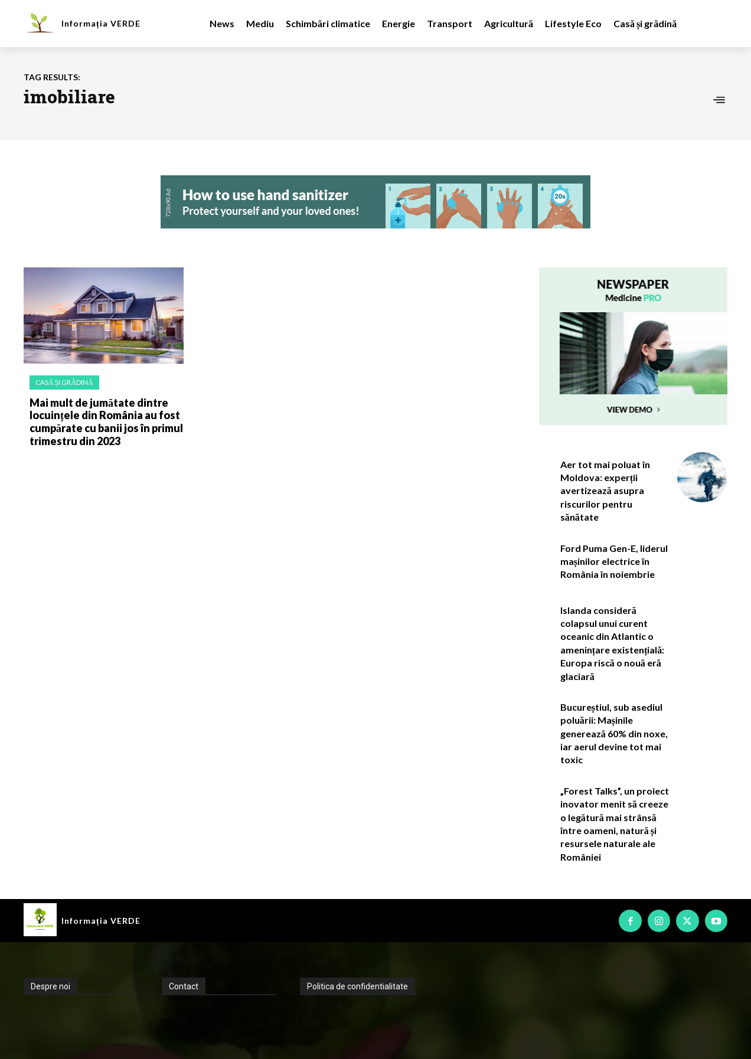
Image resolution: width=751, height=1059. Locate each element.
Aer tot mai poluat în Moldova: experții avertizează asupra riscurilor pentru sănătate (605, 491)
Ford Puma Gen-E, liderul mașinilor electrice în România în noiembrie (614, 561)
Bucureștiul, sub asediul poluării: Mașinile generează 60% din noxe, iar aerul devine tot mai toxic (614, 733)
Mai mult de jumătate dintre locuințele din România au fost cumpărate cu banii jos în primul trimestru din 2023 (106, 421)
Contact (183, 986)
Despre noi (50, 986)
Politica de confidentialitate (357, 986)
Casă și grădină (64, 382)
